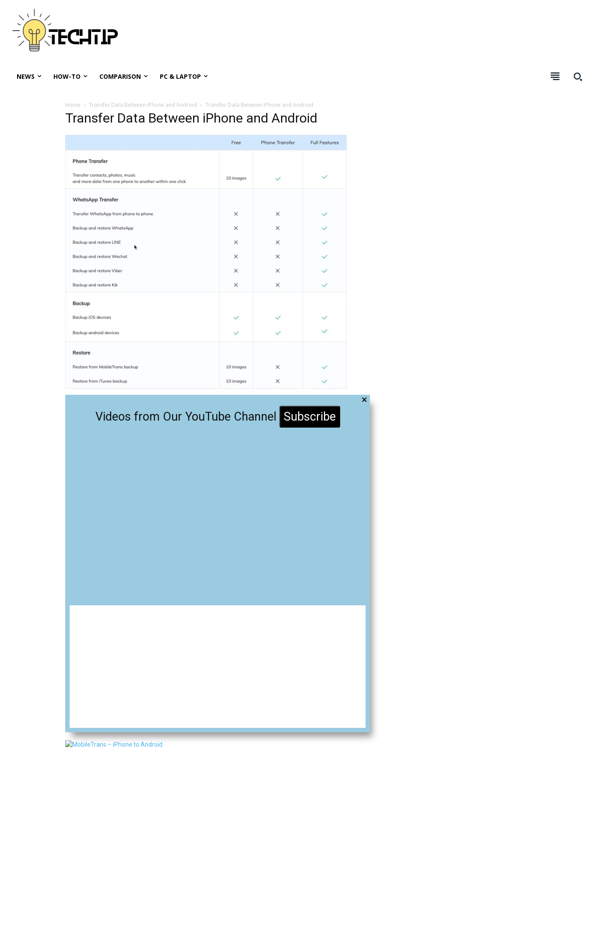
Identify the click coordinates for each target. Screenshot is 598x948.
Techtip (48, 934)
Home (73, 105)
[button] (577, 76)
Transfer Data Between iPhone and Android (143, 105)
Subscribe (310, 417)
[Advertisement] (428, 35)
